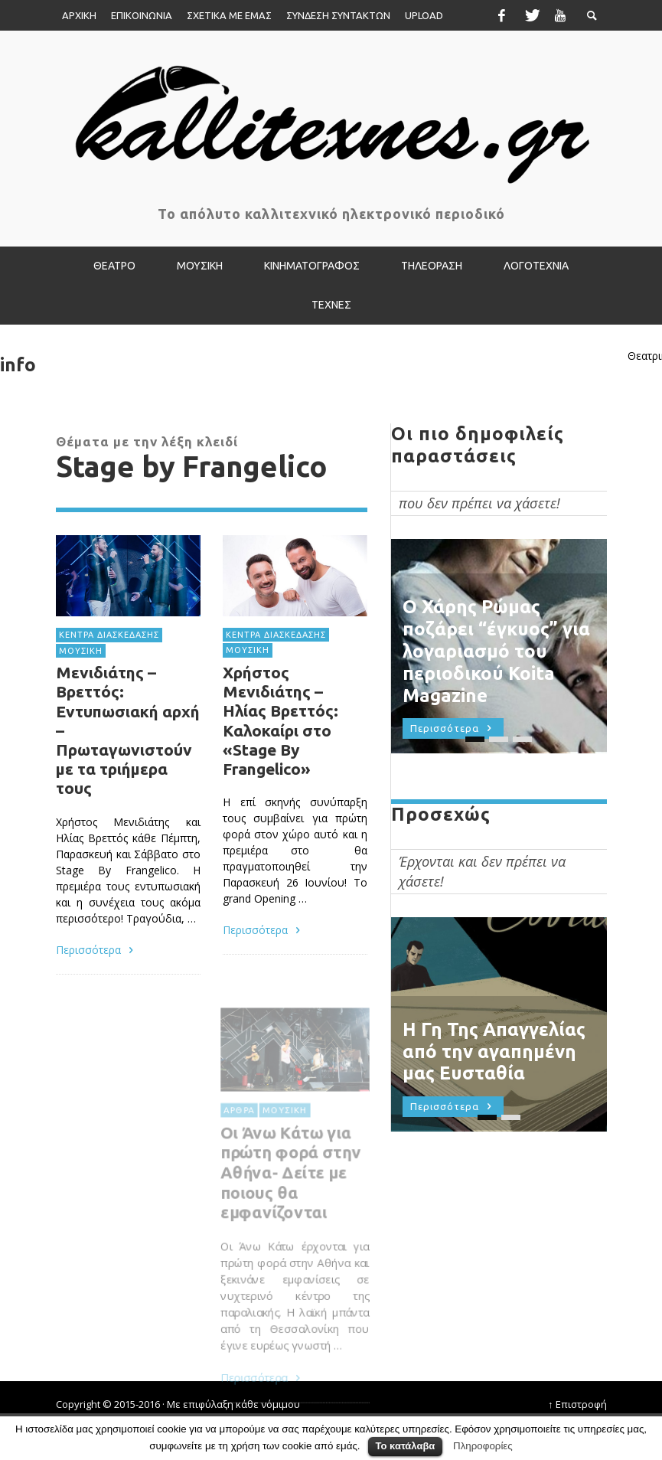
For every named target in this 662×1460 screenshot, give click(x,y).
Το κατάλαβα (405, 1446)
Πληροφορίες (483, 1446)
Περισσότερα (97, 949)
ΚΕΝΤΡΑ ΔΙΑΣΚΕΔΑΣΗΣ (109, 634)
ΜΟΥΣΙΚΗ (81, 650)
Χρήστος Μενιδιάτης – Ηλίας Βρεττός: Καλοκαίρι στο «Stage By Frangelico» (280, 721)
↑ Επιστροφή (577, 1404)
